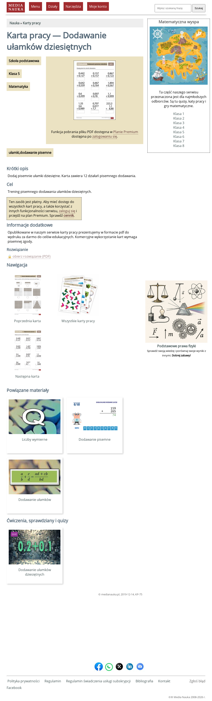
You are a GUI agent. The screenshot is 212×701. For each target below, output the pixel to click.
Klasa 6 (178, 136)
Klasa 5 (178, 132)
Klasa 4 (178, 127)
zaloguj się (67, 211)
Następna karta (27, 374)
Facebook (14, 687)
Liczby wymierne (34, 437)
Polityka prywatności (23, 681)
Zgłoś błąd (197, 681)
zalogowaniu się (104, 136)
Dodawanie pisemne (94, 437)
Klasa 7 (178, 141)
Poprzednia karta (27, 318)
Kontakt (164, 681)
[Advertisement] (75, 628)
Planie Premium (125, 132)
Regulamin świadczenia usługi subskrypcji (98, 681)
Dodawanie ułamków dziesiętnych (34, 570)
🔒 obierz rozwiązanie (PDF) (29, 256)
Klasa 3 (178, 123)
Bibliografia (144, 681)
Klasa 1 (178, 113)
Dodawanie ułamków (34, 497)
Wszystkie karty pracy (78, 318)
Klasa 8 (178, 145)
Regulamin (53, 681)
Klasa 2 (178, 118)
